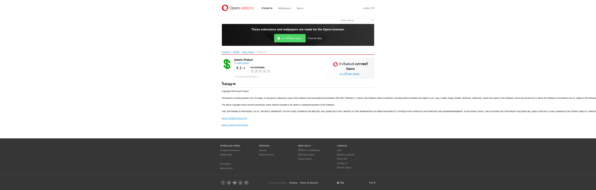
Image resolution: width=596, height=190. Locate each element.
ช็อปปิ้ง (236, 52)
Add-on (262, 150)
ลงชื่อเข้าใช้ (368, 8)
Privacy (293, 183)
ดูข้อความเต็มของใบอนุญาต (234, 118)
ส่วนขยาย (267, 8)
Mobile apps (226, 154)
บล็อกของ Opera (306, 154)
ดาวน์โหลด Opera (292, 38)
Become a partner (346, 154)
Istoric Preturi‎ (248, 52)
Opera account (266, 154)
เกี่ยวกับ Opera (344, 167)
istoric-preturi (243, 63)
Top (371, 182)
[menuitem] (265, 8)
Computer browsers (230, 150)
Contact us (342, 163)
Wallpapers (284, 8)
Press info (342, 159)
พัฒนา (300, 8)
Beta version (226, 168)
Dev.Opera (225, 164)
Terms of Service (309, 183)
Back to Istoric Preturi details (235, 125)
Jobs (339, 150)
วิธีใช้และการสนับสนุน (309, 150)
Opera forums (305, 159)
